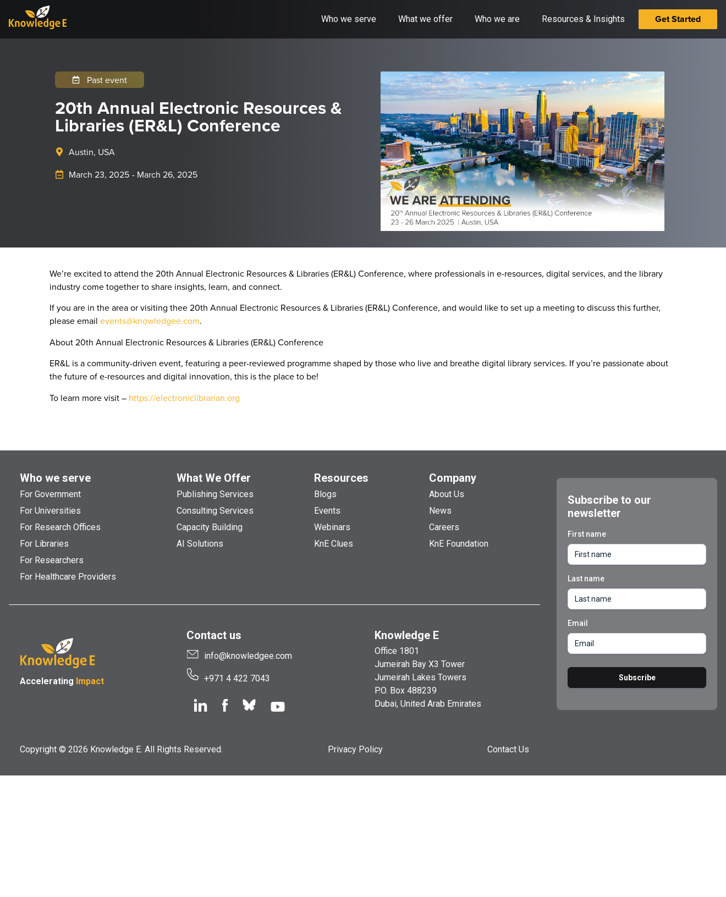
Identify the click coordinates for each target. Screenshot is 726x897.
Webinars (332, 527)
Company (452, 478)
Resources (341, 478)
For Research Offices (60, 527)
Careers (444, 527)
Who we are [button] (497, 19)
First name (587, 534)
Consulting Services (215, 510)
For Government (50, 494)
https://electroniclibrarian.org (184, 398)
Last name (586, 578)
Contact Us (508, 749)
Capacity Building (210, 527)
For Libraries (44, 543)
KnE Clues (333, 543)
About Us (446, 494)
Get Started (678, 19)
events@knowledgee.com (150, 321)
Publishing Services (215, 494)
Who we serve (55, 478)
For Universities (50, 510)
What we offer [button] (425, 19)
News (440, 510)
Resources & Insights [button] (583, 19)
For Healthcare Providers (68, 576)
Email (578, 623)
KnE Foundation (458, 543)
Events (327, 510)
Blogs (325, 494)
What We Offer (214, 478)
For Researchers (52, 560)
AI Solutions (200, 543)
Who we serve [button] (348, 19)
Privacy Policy (355, 749)
